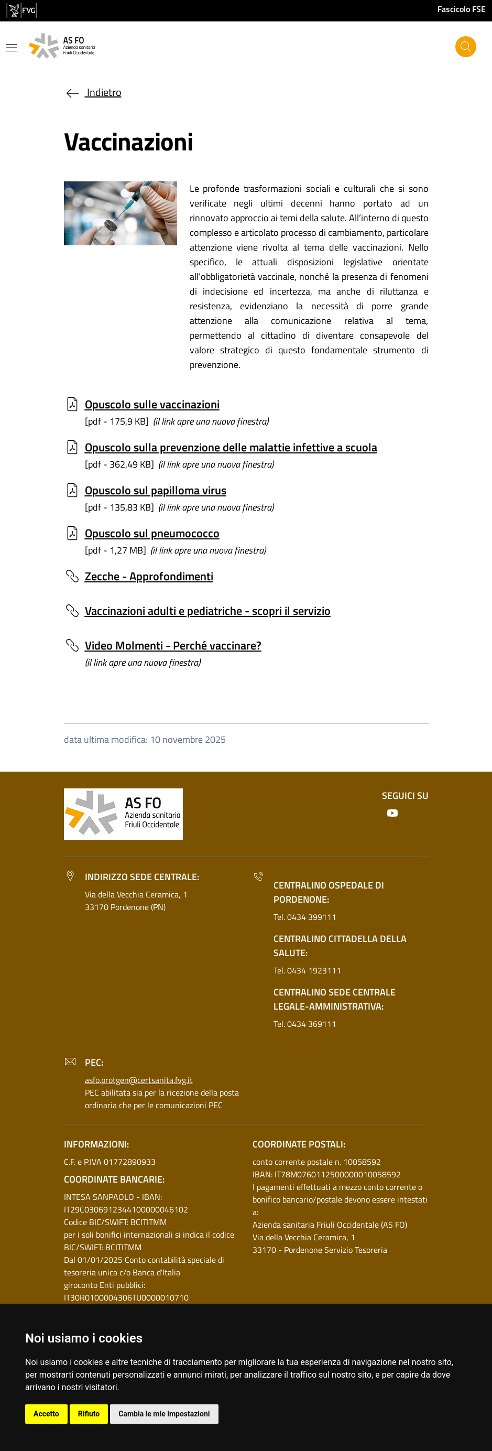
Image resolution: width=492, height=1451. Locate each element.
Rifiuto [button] (89, 1414)
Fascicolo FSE (462, 9)
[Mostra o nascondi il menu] (11, 47)
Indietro (93, 92)
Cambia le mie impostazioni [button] (164, 1414)
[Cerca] (465, 46)
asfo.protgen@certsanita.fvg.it (139, 1080)
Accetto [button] (46, 1414)
